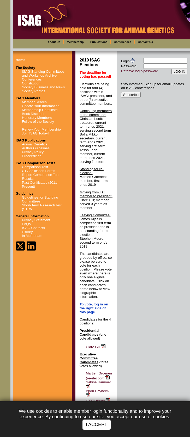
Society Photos (33, 91)
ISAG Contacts (33, 228)
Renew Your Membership (41, 129)
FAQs (26, 224)
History (27, 232)
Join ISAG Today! (35, 133)
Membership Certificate (40, 110)
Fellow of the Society (38, 122)
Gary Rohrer (98, 401)
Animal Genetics (34, 144)
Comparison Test (35, 167)
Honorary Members (37, 118)
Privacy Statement (36, 220)
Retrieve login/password (139, 71)
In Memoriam (32, 236)
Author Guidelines (36, 148)
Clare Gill (96, 347)
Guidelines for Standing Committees (40, 199)
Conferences (32, 79)
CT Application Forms (38, 171)
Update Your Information (41, 106)
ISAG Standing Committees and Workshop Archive (43, 73)
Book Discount (33, 114)
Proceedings (31, 156)
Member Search (34, 102)
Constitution (31, 83)
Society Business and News (43, 87)
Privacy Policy (33, 152)
